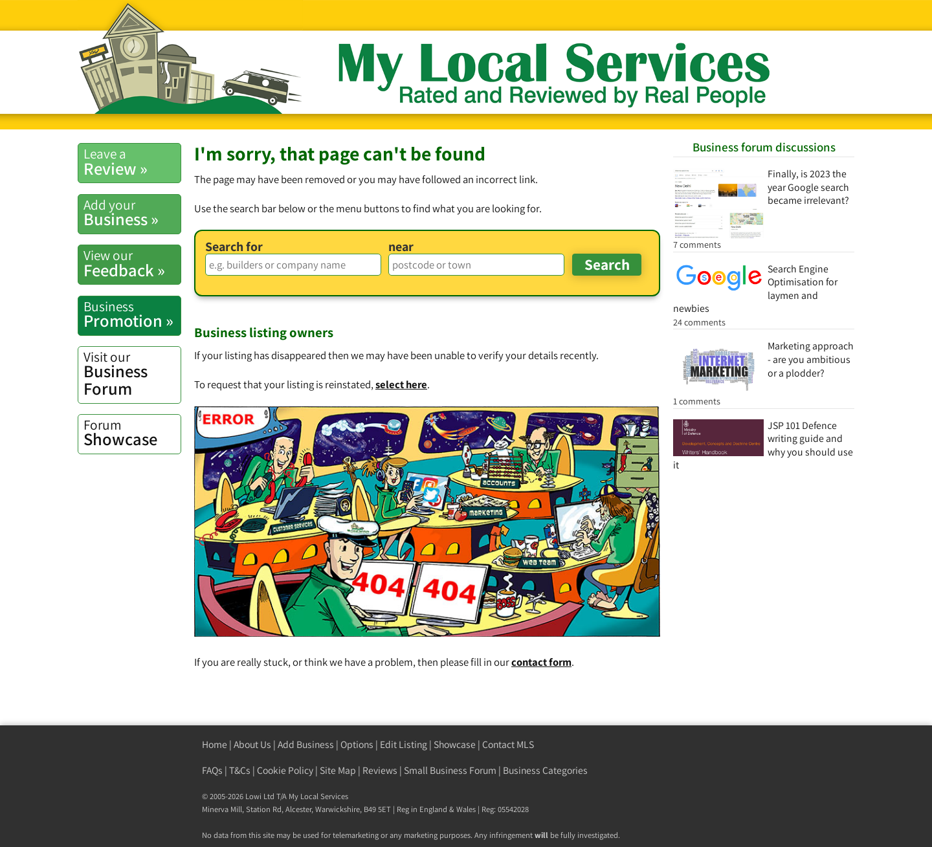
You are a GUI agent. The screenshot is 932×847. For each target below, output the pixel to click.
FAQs (212, 770)
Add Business (306, 744)
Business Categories (545, 770)
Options (356, 744)
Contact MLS (508, 744)
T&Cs (239, 770)
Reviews (379, 770)
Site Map (338, 770)
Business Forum (132, 373)
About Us (252, 744)
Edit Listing (403, 744)
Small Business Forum (450, 770)
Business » (132, 212)
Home (214, 744)
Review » (132, 161)
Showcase (132, 432)
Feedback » (132, 263)
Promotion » (132, 314)
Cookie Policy (285, 770)
